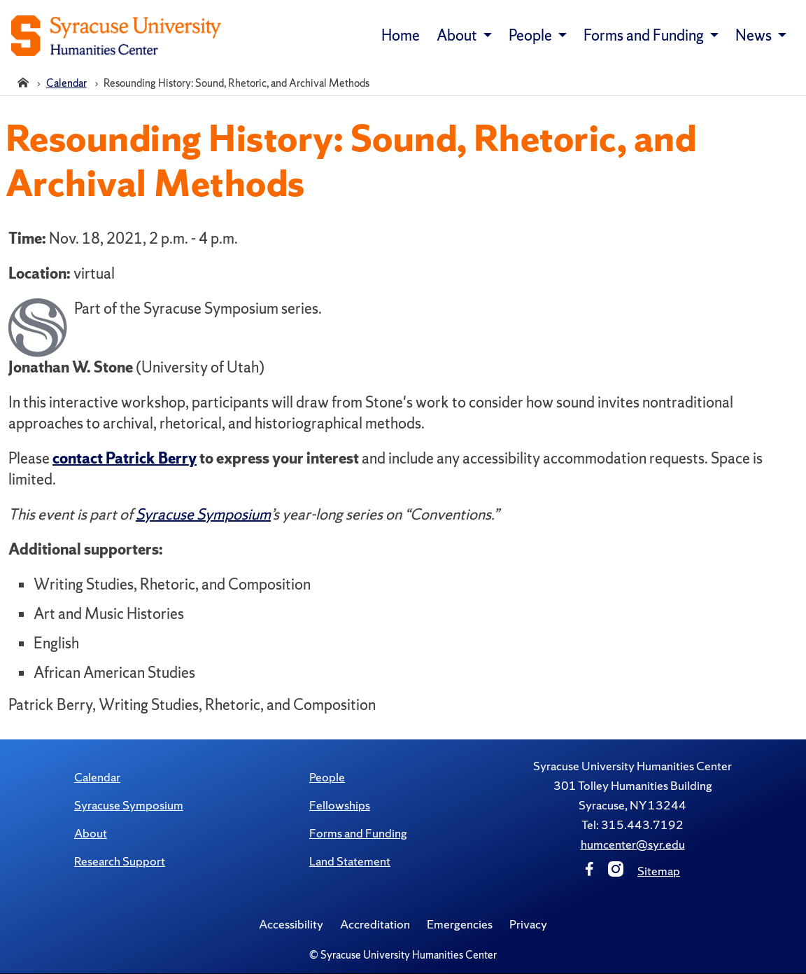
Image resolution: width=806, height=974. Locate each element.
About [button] (458, 35)
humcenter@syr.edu (633, 844)
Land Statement (349, 861)
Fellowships (339, 805)
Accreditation (375, 924)
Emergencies (460, 924)
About (90, 833)
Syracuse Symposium (128, 805)
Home (400, 35)
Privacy (528, 924)
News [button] (755, 35)
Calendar (97, 777)
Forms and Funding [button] (645, 35)
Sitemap (658, 871)
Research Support (119, 861)
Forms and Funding (358, 833)
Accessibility (291, 924)
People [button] (532, 35)
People (327, 777)
